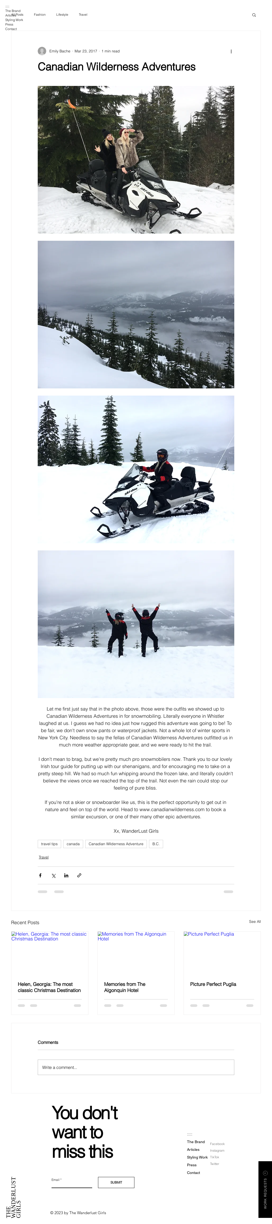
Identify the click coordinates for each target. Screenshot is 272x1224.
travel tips (49, 843)
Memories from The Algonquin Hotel (124, 987)
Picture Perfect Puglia (213, 984)
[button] (254, 15)
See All (255, 921)
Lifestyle (62, 14)
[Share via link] (79, 875)
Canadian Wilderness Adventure (116, 843)
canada (73, 843)
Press (9, 24)
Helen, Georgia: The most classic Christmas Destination (49, 987)
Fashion (40, 14)
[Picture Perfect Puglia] (222, 953)
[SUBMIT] (116, 1182)
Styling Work (14, 20)
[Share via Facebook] (40, 875)
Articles (10, 15)
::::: (7, 6)
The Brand (12, 11)
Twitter (214, 1164)
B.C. (156, 843)
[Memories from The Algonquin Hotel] (136, 953)
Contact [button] (11, 29)
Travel (83, 14)
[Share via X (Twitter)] (53, 875)
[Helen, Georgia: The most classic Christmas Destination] (49, 953)
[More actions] (231, 51)
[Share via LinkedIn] (66, 875)
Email (56, 1179)
